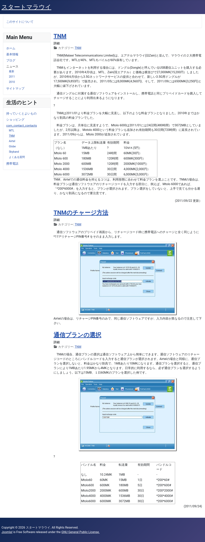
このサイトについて (20, 22)
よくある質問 (17, 157)
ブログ (10, 60)
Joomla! (7, 532)
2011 (12, 76)
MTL (11, 130)
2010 (12, 81)
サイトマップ (15, 88)
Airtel (12, 141)
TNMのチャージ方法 (81, 212)
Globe (12, 146)
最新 (11, 71)
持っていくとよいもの (21, 113)
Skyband (14, 151)
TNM (12, 135)
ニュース (12, 66)
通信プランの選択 (77, 335)
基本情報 (12, 54)
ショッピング (15, 119)
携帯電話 (12, 163)
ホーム (10, 48)
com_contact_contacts (21, 125)
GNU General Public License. (80, 532)
